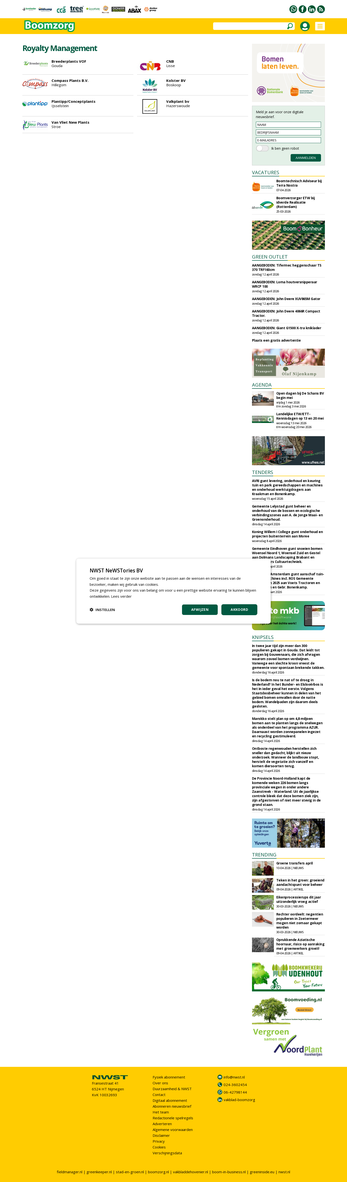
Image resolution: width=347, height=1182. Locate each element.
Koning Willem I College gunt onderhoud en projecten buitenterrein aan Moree (287, 533)
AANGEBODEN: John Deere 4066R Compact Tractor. (286, 313)
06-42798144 (235, 1092)
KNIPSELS (263, 637)
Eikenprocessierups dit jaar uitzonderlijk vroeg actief (298, 899)
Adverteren (162, 1123)
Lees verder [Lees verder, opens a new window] (121, 596)
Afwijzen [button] (199, 609)
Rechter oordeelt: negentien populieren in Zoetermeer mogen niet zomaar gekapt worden (299, 921)
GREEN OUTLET (270, 256)
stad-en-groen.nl (130, 1171)
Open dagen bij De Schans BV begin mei (300, 395)
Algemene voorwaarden (173, 1129)
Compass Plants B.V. (70, 80)
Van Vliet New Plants (70, 122)
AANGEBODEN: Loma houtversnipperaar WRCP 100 (284, 284)
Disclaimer (161, 1135)
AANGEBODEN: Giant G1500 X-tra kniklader (286, 328)
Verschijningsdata (167, 1152)
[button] (102, 609)
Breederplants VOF (69, 61)
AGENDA (262, 384)
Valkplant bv (177, 101)
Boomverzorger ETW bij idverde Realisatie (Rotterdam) (295, 202)
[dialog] (173, 590)
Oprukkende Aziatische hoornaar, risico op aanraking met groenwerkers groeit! (300, 944)
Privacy (159, 1141)
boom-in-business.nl (229, 1171)
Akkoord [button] (239, 609)
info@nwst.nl (234, 1077)
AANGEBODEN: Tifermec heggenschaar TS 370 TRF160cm (286, 267)
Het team (161, 1112)
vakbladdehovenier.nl (190, 1171)
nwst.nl (284, 1171)
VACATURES (265, 172)
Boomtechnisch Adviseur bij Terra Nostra (299, 183)
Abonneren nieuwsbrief (172, 1106)
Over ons (160, 1082)
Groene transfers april (294, 863)
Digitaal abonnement (170, 1100)
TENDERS (262, 472)
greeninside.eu (262, 1171)
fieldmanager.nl (69, 1171)
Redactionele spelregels (173, 1117)
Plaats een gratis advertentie (276, 340)
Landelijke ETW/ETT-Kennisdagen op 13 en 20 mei (300, 416)
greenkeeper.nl (99, 1171)
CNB (170, 61)
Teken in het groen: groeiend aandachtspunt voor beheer (300, 882)
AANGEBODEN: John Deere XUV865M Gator (286, 298)
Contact (159, 1094)
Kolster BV (176, 80)
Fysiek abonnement (169, 1077)
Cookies (159, 1147)
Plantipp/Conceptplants (73, 101)
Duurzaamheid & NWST (172, 1088)
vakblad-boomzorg (239, 1099)
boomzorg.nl (158, 1171)
